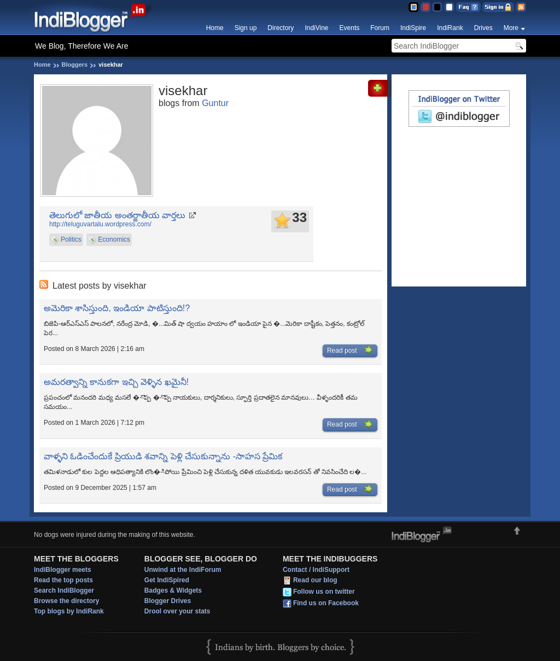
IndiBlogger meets (62, 570)
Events (350, 28)
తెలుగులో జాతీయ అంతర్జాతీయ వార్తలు (117, 215)
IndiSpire (413, 28)
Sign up (246, 28)
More (511, 28)
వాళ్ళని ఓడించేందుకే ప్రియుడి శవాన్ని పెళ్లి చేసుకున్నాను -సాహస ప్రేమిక (163, 456)
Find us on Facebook (326, 603)
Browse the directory (66, 601)
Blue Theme (413, 7)
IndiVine (316, 28)
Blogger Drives (167, 601)
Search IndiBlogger (64, 590)
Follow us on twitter (324, 591)
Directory (280, 28)
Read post (350, 350)
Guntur (215, 103)
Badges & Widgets (173, 590)
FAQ (468, 7)
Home (215, 28)
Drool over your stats (177, 611)
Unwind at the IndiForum (182, 570)
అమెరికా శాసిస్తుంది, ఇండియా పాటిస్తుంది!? (117, 308)
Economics (114, 239)
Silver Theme (437, 7)
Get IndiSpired (166, 580)
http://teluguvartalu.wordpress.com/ (100, 224)
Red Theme (425, 7)
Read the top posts (63, 580)
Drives (483, 28)
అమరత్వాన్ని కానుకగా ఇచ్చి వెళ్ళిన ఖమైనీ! (116, 382)
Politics (71, 239)
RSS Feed (521, 7)
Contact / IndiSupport (316, 570)
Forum (379, 28)
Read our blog (315, 580)
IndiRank (450, 28)
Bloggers (75, 64)
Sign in (498, 7)
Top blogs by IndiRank (69, 611)
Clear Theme (449, 7)
